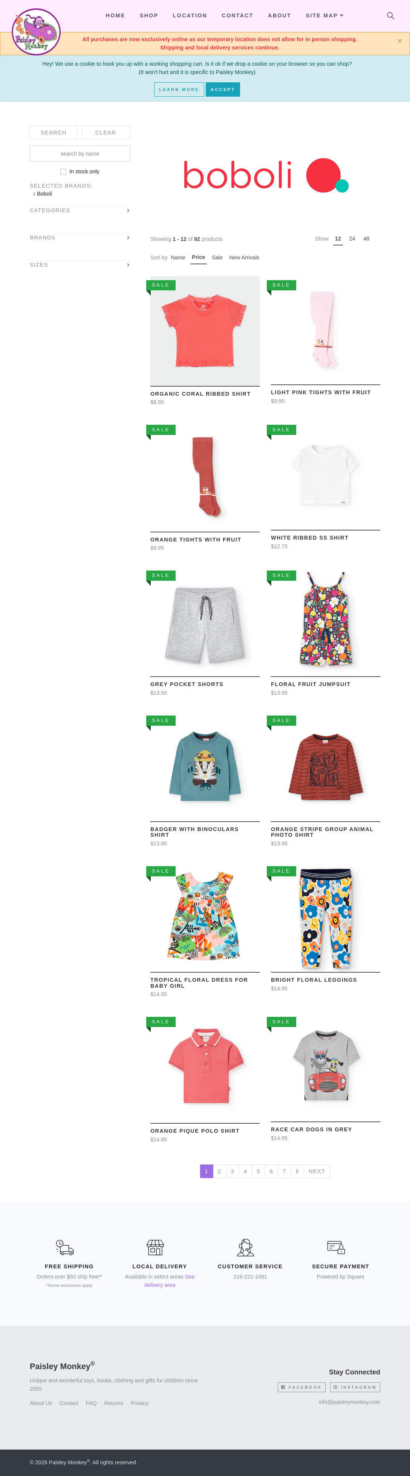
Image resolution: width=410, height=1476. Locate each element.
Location (190, 15)
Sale (217, 257)
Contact (237, 15)
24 (352, 239)
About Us (41, 1403)
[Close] (400, 41)
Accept (223, 89)
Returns (113, 1403)
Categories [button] (50, 210)
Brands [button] (43, 238)
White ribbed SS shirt (310, 538)
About (279, 15)
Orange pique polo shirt (195, 1131)
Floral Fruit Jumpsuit (310, 684)
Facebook (301, 1387)
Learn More (179, 89)
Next (317, 1171)
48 (366, 239)
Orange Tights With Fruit (196, 540)
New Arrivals (244, 257)
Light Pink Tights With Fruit (321, 392)
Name (178, 257)
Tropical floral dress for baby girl (199, 983)
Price (198, 257)
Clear (105, 133)
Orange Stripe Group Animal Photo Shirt (322, 832)
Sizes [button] (39, 265)
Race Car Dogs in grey (311, 1129)
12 (338, 239)
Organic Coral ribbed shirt (200, 394)
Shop (149, 15)
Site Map (325, 15)
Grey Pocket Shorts (186, 684)
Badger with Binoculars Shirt (194, 832)
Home (115, 15)
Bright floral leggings (314, 980)
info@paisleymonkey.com (349, 1402)
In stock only (84, 171)
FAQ (91, 1403)
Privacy (139, 1403)
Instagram (355, 1387)
